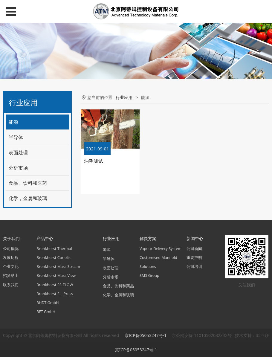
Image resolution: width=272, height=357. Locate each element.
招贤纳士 (11, 275)
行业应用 (124, 97)
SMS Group (149, 275)
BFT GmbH (45, 311)
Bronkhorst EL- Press (54, 293)
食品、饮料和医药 (28, 183)
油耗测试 (93, 161)
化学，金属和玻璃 (28, 198)
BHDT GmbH (47, 302)
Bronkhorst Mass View (56, 275)
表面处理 (18, 152)
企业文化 (11, 266)
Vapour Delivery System (160, 248)
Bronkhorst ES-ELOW (54, 284)
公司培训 (194, 266)
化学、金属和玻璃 (118, 295)
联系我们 (11, 284)
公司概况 (11, 248)
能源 (13, 122)
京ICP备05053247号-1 (146, 335)
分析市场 (18, 167)
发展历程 (11, 257)
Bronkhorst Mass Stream (58, 266)
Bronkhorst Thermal (54, 248)
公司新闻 (194, 248)
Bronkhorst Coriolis (53, 257)
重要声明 (194, 257)
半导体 (16, 137)
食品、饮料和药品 (118, 286)
